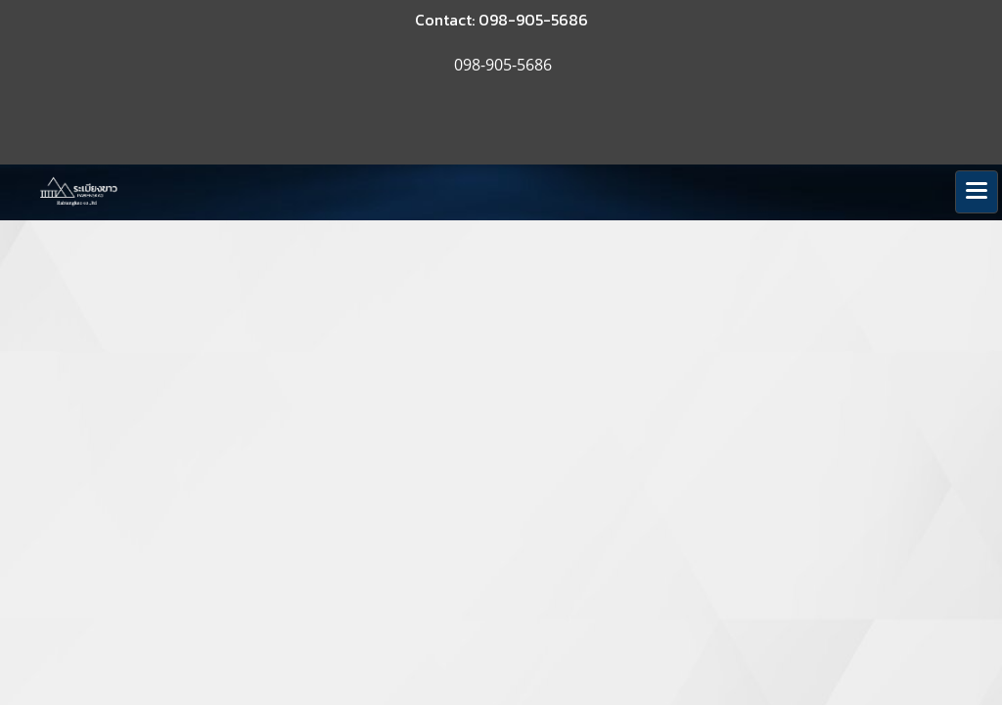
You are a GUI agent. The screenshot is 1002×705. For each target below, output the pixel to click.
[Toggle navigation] (976, 191)
